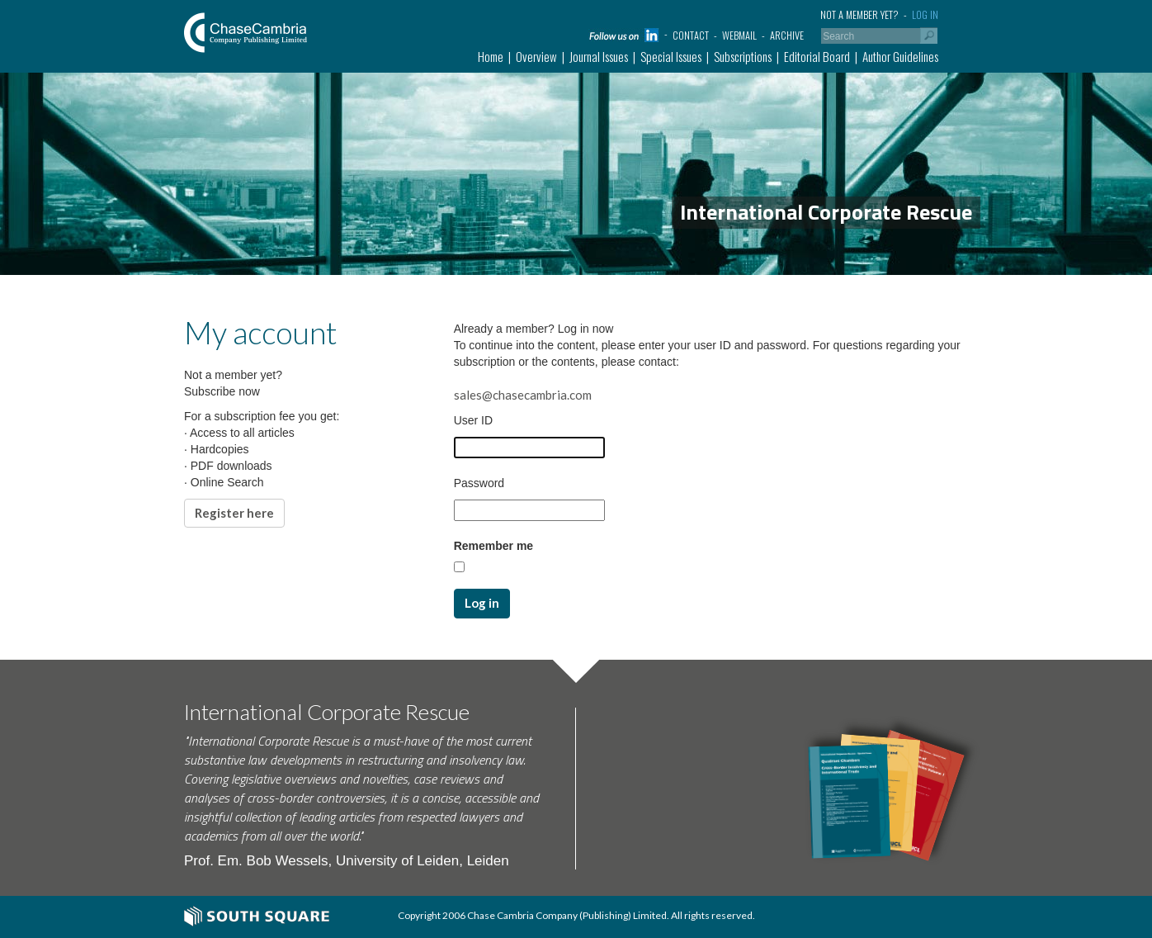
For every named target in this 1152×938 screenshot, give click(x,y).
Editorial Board (817, 56)
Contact (691, 35)
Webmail (739, 35)
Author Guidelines (900, 56)
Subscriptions (743, 56)
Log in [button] (482, 602)
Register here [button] (234, 512)
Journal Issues (598, 56)
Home (490, 56)
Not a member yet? (859, 14)
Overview (536, 56)
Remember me (494, 545)
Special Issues (670, 56)
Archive (787, 35)
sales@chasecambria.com (523, 394)
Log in (925, 14)
